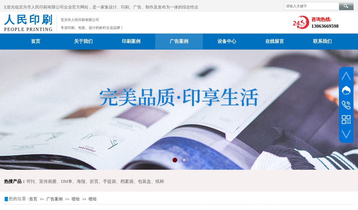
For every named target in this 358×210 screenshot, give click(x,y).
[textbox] (311, 6)
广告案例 (179, 41)
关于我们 (83, 41)
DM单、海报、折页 (80, 181)
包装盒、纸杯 (151, 181)
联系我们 (322, 41)
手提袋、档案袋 (118, 181)
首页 (35, 41)
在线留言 (274, 41)
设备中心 (226, 41)
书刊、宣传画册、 (43, 181)
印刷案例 (131, 41)
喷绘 (76, 199)
